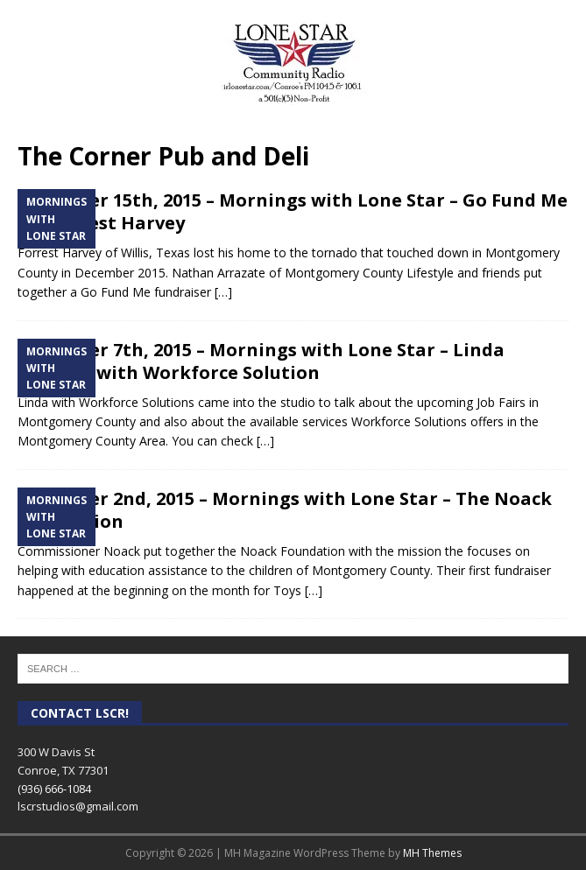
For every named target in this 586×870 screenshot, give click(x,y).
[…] (223, 292)
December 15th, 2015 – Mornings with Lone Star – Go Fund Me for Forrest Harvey (293, 211)
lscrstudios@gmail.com (78, 806)
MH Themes (432, 852)
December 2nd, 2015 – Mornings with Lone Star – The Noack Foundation (285, 510)
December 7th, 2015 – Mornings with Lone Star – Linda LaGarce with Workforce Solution (261, 361)
